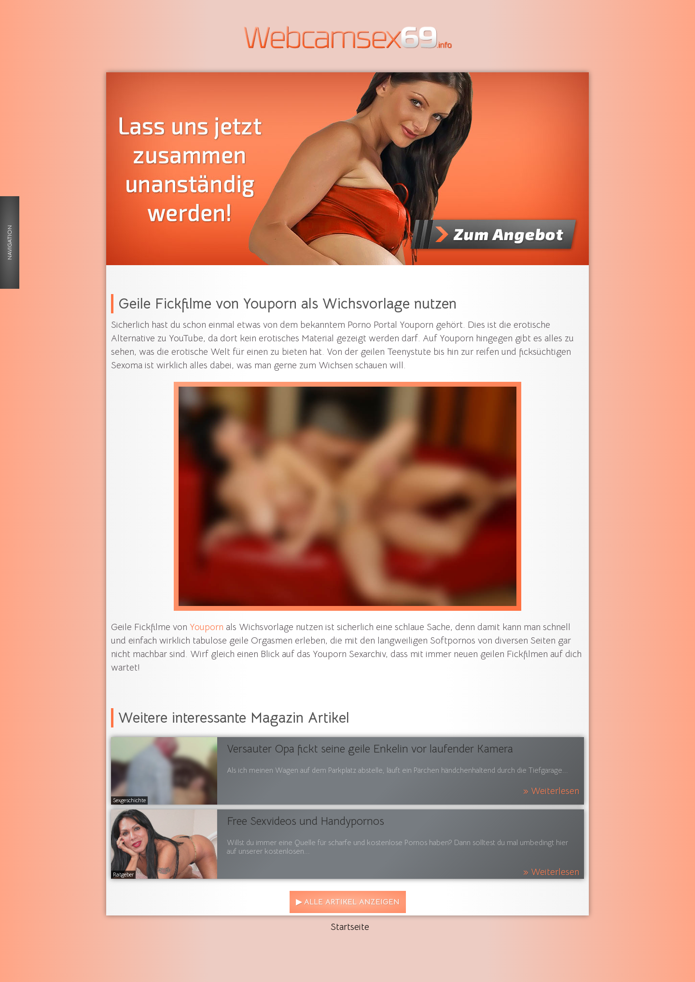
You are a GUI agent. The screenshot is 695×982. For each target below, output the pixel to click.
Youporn (206, 627)
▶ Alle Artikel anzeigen (348, 902)
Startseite (350, 927)
